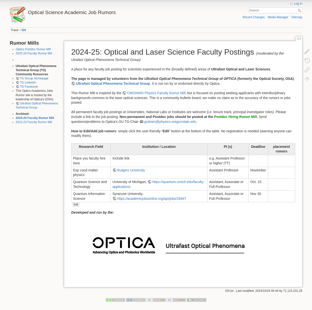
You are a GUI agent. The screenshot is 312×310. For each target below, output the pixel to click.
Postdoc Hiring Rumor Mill (235, 117)
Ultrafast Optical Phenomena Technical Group (113, 83)
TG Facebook (29, 86)
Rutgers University (131, 170)
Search (300, 10)
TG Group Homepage (34, 78)
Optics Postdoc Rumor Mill (33, 49)
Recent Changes (254, 17)
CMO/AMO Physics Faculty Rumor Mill (156, 93)
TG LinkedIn (28, 82)
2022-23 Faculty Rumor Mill (34, 122)
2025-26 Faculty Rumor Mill (34, 53)
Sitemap (296, 17)
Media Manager (278, 17)
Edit (76, 204)
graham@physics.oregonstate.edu (170, 122)
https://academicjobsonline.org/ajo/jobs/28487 (151, 199)
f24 (24, 30)
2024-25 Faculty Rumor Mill (35, 118)
